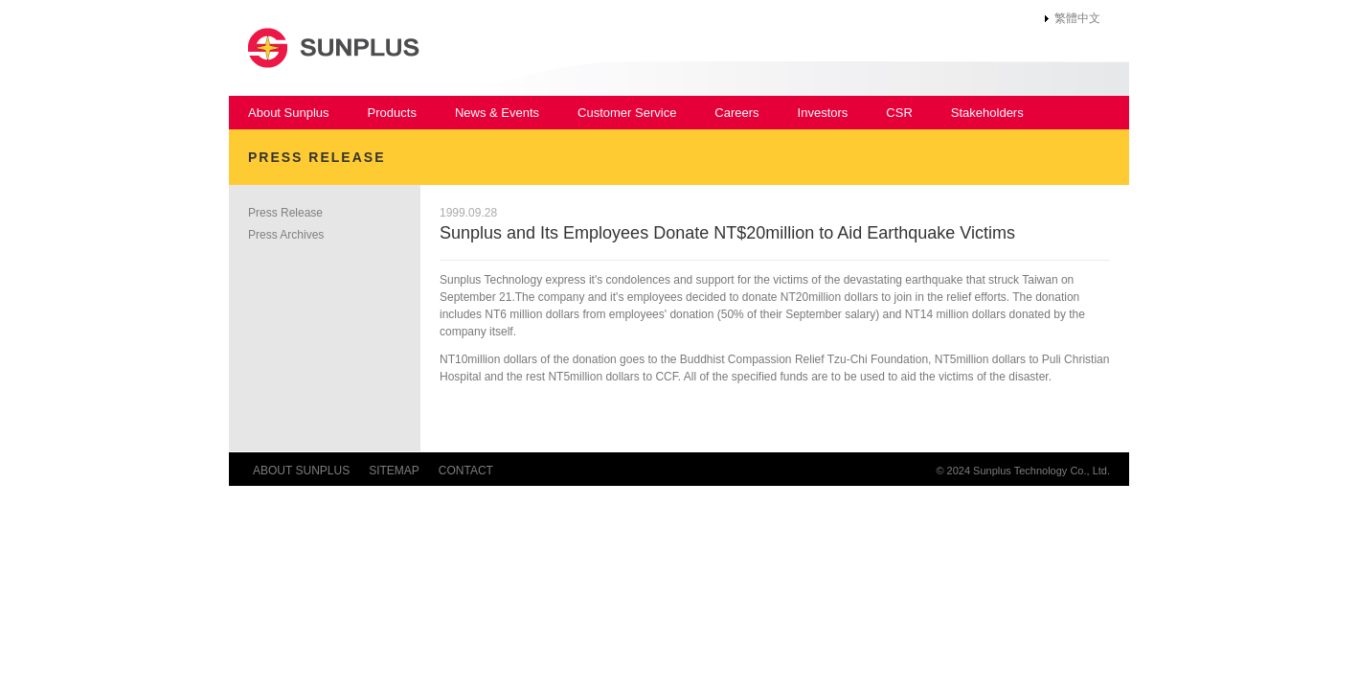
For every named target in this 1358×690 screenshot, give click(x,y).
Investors (823, 112)
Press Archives (286, 235)
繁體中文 (1077, 18)
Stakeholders (987, 112)
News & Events (497, 112)
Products (392, 112)
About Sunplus (288, 112)
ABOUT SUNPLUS (301, 470)
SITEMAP (394, 470)
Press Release (285, 212)
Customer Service (626, 112)
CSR (899, 112)
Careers (736, 112)
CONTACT (466, 470)
